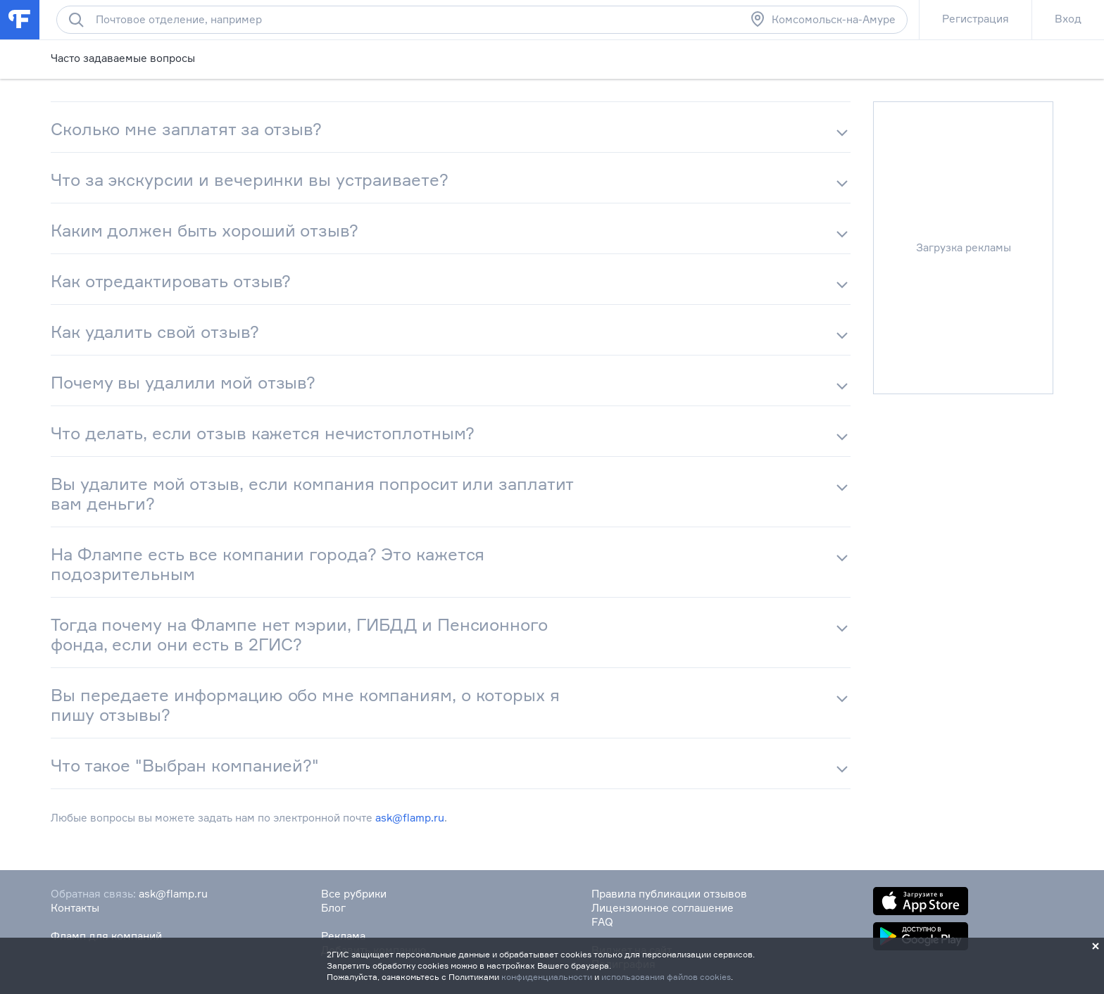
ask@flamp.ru (409, 817)
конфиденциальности (546, 976)
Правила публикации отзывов (669, 893)
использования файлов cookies (666, 976)
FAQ (602, 922)
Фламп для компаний (106, 936)
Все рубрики (354, 893)
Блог (333, 907)
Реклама (343, 936)
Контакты (75, 907)
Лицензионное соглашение (662, 907)
